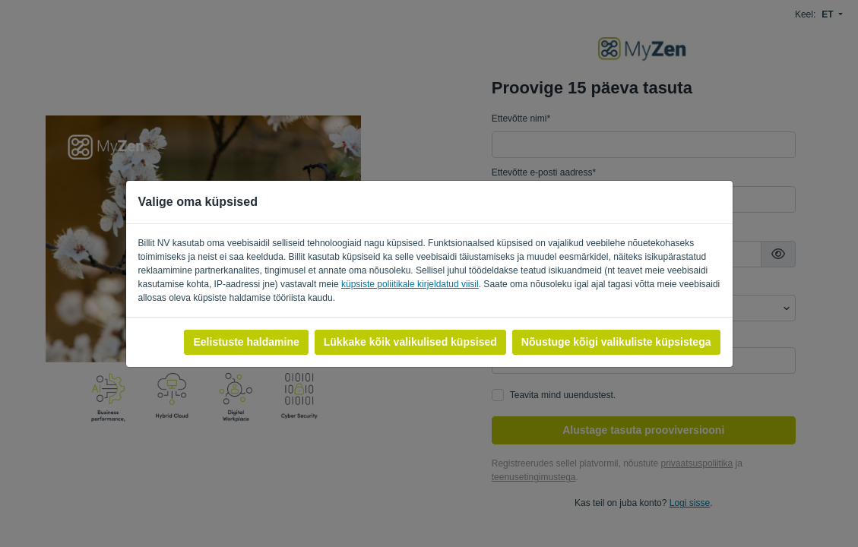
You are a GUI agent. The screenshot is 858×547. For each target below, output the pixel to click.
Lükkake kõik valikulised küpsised (410, 342)
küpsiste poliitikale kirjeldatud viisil (410, 284)
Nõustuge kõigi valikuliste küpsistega (616, 342)
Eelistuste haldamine (246, 342)
